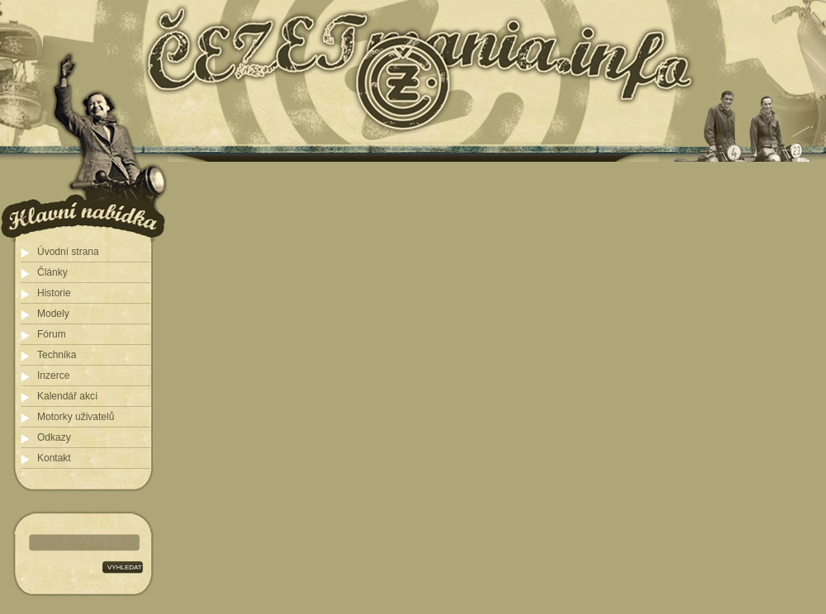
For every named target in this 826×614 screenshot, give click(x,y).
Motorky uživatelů (75, 417)
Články (52, 272)
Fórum (51, 334)
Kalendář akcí (67, 396)
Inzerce (53, 375)
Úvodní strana (68, 251)
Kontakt (54, 458)
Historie (54, 293)
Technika (56, 355)
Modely (53, 313)
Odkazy (54, 437)
